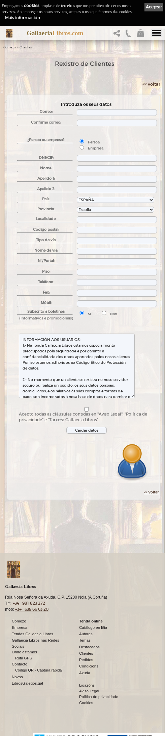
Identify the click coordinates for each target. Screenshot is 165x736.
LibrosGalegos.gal (27, 683)
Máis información (22, 17)
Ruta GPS (23, 658)
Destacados (89, 647)
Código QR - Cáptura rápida (38, 670)
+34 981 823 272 (29, 603)
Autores (86, 634)
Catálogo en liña (93, 627)
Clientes (26, 47)
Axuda (84, 673)
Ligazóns (87, 685)
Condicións (88, 666)
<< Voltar (151, 84)
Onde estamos (24, 652)
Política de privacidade (98, 697)
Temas (85, 640)
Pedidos (86, 660)
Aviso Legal (89, 691)
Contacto (19, 664)
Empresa (19, 627)
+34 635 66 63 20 (31, 609)
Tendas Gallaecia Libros (32, 634)
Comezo (9, 47)
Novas (17, 677)
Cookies (86, 703)
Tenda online (91, 621)
